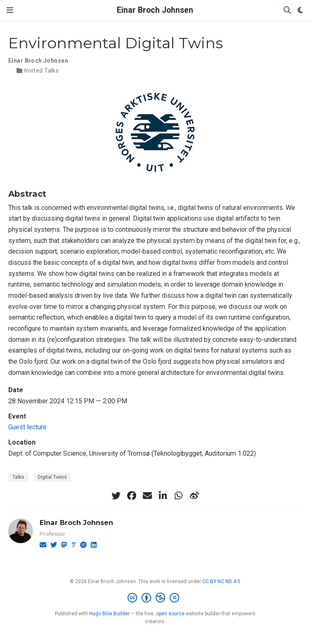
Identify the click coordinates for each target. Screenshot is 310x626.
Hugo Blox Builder (109, 614)
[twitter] (116, 496)
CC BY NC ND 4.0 (221, 581)
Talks (18, 477)
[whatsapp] (179, 496)
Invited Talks (41, 70)
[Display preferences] (300, 10)
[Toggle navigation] (10, 10)
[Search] (287, 10)
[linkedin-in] (163, 496)
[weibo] (194, 496)
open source (170, 614)
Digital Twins (52, 477)
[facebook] (131, 496)
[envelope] (147, 496)
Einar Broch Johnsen (155, 10)
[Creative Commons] (155, 598)
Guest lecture (27, 427)
